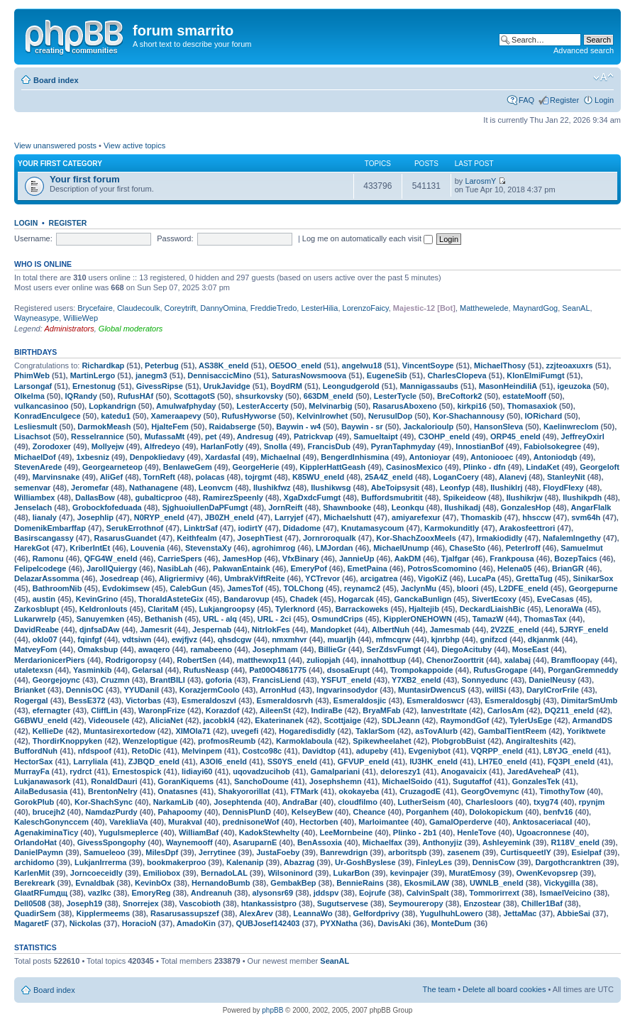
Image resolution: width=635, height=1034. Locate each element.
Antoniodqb (556, 457)
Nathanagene (153, 487)
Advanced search (583, 50)
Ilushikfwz (272, 487)
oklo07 (45, 639)
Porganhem (427, 812)
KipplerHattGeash (332, 467)
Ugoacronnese (543, 832)
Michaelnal (280, 457)
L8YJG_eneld (568, 751)
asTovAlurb (436, 731)
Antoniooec (492, 457)
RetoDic (147, 751)
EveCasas (555, 599)
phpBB (272, 1010)
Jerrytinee (217, 852)
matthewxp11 (262, 660)
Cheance (369, 812)
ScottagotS (194, 396)
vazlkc (99, 893)
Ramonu (48, 558)
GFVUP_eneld (364, 761)
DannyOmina (222, 308)
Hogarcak (356, 599)
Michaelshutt (347, 517)
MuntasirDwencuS (431, 690)
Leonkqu (408, 507)
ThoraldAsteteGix (171, 599)
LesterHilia (319, 308)
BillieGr (332, 649)
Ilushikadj (462, 507)
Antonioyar (430, 457)
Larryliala (90, 761)
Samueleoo (105, 852)
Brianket (29, 690)
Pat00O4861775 (278, 670)
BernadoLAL (224, 873)
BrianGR (568, 568)
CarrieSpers (179, 558)
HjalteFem (170, 426)
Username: (33, 238)
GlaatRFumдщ (40, 893)
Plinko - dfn (484, 467)
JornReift (285, 507)
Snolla (275, 446)
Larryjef (289, 517)
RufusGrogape (500, 670)
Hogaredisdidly (307, 731)
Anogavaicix (464, 771)
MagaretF (31, 923)
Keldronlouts (103, 609)
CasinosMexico (414, 467)
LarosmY (480, 181)
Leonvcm (216, 487)
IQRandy (81, 396)
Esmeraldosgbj (513, 700)
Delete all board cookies (504, 989)
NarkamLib (173, 802)
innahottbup (383, 660)
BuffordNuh (35, 751)
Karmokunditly (451, 528)
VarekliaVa (128, 822)
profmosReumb (226, 741)
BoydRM (286, 386)
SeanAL (576, 308)
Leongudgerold (351, 386)
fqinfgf (89, 639)
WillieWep (80, 318)
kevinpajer (409, 873)
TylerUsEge (530, 720)
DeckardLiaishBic (492, 609)
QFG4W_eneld (110, 558)
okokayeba (358, 791)
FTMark (304, 791)
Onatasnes (177, 791)
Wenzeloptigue (150, 741)
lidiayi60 (197, 771)
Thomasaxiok (532, 406)
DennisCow (494, 862)
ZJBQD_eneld (154, 761)
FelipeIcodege (40, 568)
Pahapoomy (179, 812)
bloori (468, 588)
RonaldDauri (114, 781)
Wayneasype (36, 318)
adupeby (372, 751)
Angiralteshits (532, 741)
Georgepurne (593, 588)
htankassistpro (269, 903)
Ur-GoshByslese (365, 862)
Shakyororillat (244, 791)
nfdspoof (94, 751)
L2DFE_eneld (523, 588)
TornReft (159, 477)
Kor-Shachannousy (468, 416)
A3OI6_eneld (223, 761)
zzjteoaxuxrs (569, 365)
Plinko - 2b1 (415, 832)
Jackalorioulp (428, 426)
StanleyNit (566, 477)
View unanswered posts (55, 145)
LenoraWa (564, 609)
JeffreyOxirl (582, 436)
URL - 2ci (274, 619)
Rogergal (31, 700)
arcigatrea (379, 578)
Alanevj (512, 477)
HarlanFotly (221, 446)
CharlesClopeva (456, 375)
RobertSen (196, 660)
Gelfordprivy (376, 913)
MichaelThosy (500, 365)
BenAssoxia (319, 842)
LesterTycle (395, 396)
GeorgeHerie (256, 467)
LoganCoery (456, 477)
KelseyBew (312, 812)
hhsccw (536, 517)
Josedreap (118, 578)
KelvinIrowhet (322, 416)
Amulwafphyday (186, 406)
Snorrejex (141, 903)
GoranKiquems (186, 781)
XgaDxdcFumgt (312, 497)
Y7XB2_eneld (416, 680)
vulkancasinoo (41, 406)
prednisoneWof (251, 822)
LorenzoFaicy (366, 308)
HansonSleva (498, 426)
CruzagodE (420, 791)
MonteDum (451, 923)
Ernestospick (136, 771)
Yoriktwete (586, 731)
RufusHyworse (248, 416)
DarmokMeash (104, 426)
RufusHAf (136, 396)
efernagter (52, 710)
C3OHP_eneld (444, 436)
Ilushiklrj (506, 487)
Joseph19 (84, 903)
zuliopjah (324, 660)
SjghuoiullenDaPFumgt (205, 507)
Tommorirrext (494, 893)
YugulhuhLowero (450, 913)
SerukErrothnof (135, 528)
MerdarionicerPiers (49, 660)
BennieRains (360, 883)
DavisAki (394, 923)
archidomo (34, 862)
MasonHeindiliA (508, 386)
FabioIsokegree (552, 446)
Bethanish (163, 619)
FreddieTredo (273, 308)
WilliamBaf (199, 832)
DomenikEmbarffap (50, 528)
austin (44, 599)
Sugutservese (342, 903)
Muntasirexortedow (119, 731)
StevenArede (38, 467)
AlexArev (256, 913)
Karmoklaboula (304, 741)
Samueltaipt (375, 436)
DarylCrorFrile (552, 690)
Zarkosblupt (36, 609)
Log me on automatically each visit (367, 238)
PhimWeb (32, 375)
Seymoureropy (416, 903)
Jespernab (211, 629)
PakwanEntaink (241, 568)
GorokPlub (34, 802)
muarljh (341, 639)
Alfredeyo (162, 446)
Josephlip (95, 517)
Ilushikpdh (582, 497)
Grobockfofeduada (107, 507)
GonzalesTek (536, 781)
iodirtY (250, 528)
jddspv (326, 893)
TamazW (488, 619)
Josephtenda (238, 802)
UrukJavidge (227, 386)
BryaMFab (381, 710)
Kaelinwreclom (571, 426)
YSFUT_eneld (346, 680)
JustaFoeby (277, 852)
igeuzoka (574, 386)
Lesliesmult (35, 426)
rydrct (81, 771)
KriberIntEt (90, 548)
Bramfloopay (575, 660)
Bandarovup (246, 599)
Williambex (34, 497)
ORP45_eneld (515, 436)
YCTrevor (322, 578)
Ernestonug (94, 386)
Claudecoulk (138, 308)
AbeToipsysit (395, 487)
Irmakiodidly (500, 538)
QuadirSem (35, 913)
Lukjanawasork (42, 781)
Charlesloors (489, 802)
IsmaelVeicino (566, 893)
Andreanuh (211, 893)
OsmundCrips (337, 619)
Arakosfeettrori (527, 528)
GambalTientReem (512, 731)
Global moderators (131, 328)
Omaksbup (97, 649)
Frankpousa (512, 558)
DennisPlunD (246, 812)
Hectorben (318, 822)
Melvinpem (202, 751)
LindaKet (542, 467)
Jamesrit (156, 629)
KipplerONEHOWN (417, 619)
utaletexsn (33, 670)
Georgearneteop (112, 467)
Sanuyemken (100, 619)
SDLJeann (401, 720)
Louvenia (148, 548)
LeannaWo (312, 913)
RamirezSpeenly (233, 497)
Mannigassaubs (428, 386)
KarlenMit (32, 873)
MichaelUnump (401, 548)
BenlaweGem (187, 467)
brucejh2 (49, 812)
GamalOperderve (460, 822)
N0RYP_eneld (159, 517)
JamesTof (245, 588)
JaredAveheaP (534, 771)
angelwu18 (362, 365)
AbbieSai (573, 913)
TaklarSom (374, 731)
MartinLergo (93, 375)
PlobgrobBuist (458, 741)
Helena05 (514, 568)
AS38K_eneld (223, 365)
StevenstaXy (208, 548)
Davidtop (319, 751)
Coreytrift (181, 308)
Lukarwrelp (35, 619)
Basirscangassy (44, 538)
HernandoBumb (221, 883)
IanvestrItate (444, 710)
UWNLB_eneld (497, 883)
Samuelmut (581, 548)
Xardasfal (223, 457)
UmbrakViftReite (254, 578)
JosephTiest (259, 538)
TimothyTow (562, 791)
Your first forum (85, 179)
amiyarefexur (416, 517)
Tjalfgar (455, 558)
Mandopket (330, 629)
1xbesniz (92, 457)
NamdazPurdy (111, 812)
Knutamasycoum (372, 528)
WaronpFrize (161, 710)
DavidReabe (36, 629)
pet (211, 436)
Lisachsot (32, 436)
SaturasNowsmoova (309, 375)
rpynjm (592, 802)
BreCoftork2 (459, 396)
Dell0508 (30, 903)
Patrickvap (313, 436)
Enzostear (482, 903)
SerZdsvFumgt (393, 649)
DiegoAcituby (466, 649)
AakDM (407, 558)
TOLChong (303, 588)
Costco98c (262, 751)
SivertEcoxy (494, 599)
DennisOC (85, 690)
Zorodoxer (52, 446)
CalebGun (188, 588)
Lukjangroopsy (227, 609)
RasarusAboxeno (404, 406)
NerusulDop (390, 416)
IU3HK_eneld (433, 761)
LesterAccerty (262, 406)
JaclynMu (418, 588)
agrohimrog (273, 548)
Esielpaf (586, 852)
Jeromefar (90, 487)
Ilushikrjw (525, 497)
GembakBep (293, 883)
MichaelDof (35, 457)
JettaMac (519, 913)
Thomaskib (481, 517)
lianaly (45, 517)
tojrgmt (258, 477)
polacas (210, 477)
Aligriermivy (181, 578)
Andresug (255, 436)
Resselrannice (97, 436)
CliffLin (104, 710)
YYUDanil (141, 690)
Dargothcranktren (567, 862)
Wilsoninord (289, 873)
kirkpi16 (472, 406)
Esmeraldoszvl (209, 700)
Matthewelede (484, 308)
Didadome (302, 528)
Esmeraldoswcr (435, 700)
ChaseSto (467, 548)
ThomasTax (545, 619)
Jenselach (33, 507)
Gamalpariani (335, 771)
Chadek (303, 599)
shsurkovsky (259, 396)
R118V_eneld (575, 842)
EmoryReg (150, 893)
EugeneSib (387, 375)
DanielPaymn (38, 852)
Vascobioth (200, 903)
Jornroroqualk (329, 538)
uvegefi (245, 731)
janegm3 (151, 375)
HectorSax (33, 761)
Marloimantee (383, 822)
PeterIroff (523, 548)
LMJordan (334, 548)
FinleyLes (434, 862)
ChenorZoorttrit (455, 660)
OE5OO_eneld (295, 365)
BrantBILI (167, 680)
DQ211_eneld (569, 710)
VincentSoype (428, 365)
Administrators (69, 328)
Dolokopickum (496, 812)
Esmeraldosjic (360, 700)
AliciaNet (166, 720)
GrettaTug (534, 578)
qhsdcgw (235, 639)
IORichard (544, 416)
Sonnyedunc (484, 680)
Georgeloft (599, 467)
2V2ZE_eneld (514, 629)
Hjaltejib (424, 609)
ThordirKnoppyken (67, 741)
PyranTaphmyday (403, 446)
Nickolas (85, 923)
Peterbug (162, 365)
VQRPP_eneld (497, 751)
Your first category (60, 163)
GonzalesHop (526, 507)
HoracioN (139, 923)
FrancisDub (328, 446)
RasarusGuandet (125, 538)
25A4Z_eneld (389, 477)
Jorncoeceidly (96, 873)
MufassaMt (164, 436)
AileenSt (275, 710)
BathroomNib (57, 588)
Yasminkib (92, 670)
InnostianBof (479, 446)
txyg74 (546, 802)
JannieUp (357, 558)
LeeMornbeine (346, 832)
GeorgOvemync (490, 791)
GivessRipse (159, 386)
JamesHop (242, 558)
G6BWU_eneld (41, 720)
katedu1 (116, 416)
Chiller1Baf (542, 903)
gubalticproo (158, 497)
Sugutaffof (472, 781)
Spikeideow (464, 497)
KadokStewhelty (269, 832)
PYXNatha (339, 923)
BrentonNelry (113, 791)
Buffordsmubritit (392, 497)
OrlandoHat (35, 842)
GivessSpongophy (111, 842)
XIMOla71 (193, 731)
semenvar (32, 487)
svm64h (585, 517)
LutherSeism (422, 802)
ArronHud (278, 690)
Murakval (185, 822)
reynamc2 (362, 588)
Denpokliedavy (157, 457)
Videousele (109, 720)
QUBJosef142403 (268, 923)
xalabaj (517, 660)
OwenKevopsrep (547, 873)
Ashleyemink (506, 842)
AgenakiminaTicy (46, 832)
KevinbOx (153, 883)
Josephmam (275, 649)
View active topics (134, 145)
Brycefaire (95, 308)
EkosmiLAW (427, 883)
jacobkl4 (219, 720)
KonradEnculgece (47, 416)
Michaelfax (382, 842)
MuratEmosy (472, 873)
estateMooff (524, 396)
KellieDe (48, 731)
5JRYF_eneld (584, 629)
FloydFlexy (563, 487)
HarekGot (32, 548)
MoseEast (530, 649)
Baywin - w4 (298, 426)
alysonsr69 (273, 893)
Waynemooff (189, 842)
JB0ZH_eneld (230, 517)
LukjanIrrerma (100, 862)
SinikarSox (593, 578)
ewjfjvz (184, 639)
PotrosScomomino (442, 568)
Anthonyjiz (442, 842)
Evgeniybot (430, 751)
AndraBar (299, 802)
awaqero (154, 649)
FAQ (526, 100)
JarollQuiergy (112, 568)
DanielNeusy (552, 680)
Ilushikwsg (330, 487)
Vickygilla (561, 883)
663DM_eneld (328, 396)
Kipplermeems (103, 913)
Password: (175, 238)
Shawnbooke (347, 507)
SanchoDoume (261, 781)
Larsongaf (33, 386)
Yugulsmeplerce (128, 832)
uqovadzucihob (261, 771)
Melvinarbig (330, 406)
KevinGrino (97, 599)
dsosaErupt (348, 670)
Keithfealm (196, 538)
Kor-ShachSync (103, 802)
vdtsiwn (136, 639)
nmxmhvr (289, 639)
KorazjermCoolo (210, 690)
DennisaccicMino (219, 375)
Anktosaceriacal (542, 822)
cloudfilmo (357, 802)
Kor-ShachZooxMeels (415, 538)
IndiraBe (327, 710)
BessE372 (86, 700)
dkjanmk (544, 639)
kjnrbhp (445, 639)
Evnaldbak (94, 883)
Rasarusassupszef (184, 913)
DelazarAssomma (46, 578)
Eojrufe (372, 893)
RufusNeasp (205, 670)
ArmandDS (592, 720)
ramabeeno (211, 649)
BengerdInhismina (355, 457)
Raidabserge (232, 426)
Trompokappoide (421, 670)
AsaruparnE (255, 842)
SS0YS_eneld (292, 761)
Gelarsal (147, 670)
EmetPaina (367, 568)
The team (439, 989)
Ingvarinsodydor (346, 690)
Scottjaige (343, 720)
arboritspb (407, 852)
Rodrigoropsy (130, 660)
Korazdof (223, 710)
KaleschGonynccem (51, 822)
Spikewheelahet (382, 741)
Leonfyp (455, 487)
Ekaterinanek (279, 720)
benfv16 (558, 812)
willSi (496, 690)
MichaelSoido (407, 781)
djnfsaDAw (99, 629)
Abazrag (299, 862)
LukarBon (351, 873)
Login (604, 100)
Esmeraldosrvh (285, 700)
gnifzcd (494, 639)
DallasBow (95, 497)
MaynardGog (535, 308)
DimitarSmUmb (589, 700)
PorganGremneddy (583, 670)
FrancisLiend (277, 680)
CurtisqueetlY (525, 852)
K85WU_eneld (318, 477)
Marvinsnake (56, 477)
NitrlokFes (271, 629)
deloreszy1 (400, 771)
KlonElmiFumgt (535, 375)
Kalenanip (245, 862)
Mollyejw (108, 446)
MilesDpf (161, 852)
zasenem (463, 852)
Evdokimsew (126, 588)
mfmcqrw (393, 639)
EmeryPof (308, 568)
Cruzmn (115, 680)
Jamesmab (450, 629)
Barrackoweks (362, 609)
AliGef (111, 477)
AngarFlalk (590, 507)
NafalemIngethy (572, 538)
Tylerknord (295, 609)
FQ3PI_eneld (571, 761)
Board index (56, 80)
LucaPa (481, 578)
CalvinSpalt (428, 893)
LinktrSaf (201, 528)
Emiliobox (162, 873)
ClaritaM (163, 609)
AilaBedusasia (40, 791)
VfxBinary (300, 558)
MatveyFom (35, 649)
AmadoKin (196, 923)
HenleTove (476, 832)
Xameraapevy (176, 416)
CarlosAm (505, 710)
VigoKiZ (432, 578)
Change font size (603, 77)
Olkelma (29, 396)
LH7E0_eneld (502, 761)
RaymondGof (464, 720)
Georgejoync (56, 680)
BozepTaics (575, 558)
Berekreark (34, 883)
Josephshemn (335, 781)
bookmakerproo (176, 862)
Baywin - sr (362, 426)
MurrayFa (32, 771)
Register (564, 100)
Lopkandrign (112, 406)
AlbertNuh (390, 629)
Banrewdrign (344, 852)
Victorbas (143, 700)
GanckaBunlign (423, 599)
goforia (219, 680)
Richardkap (103, 365)
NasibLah (175, 568)
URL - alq (220, 619)
